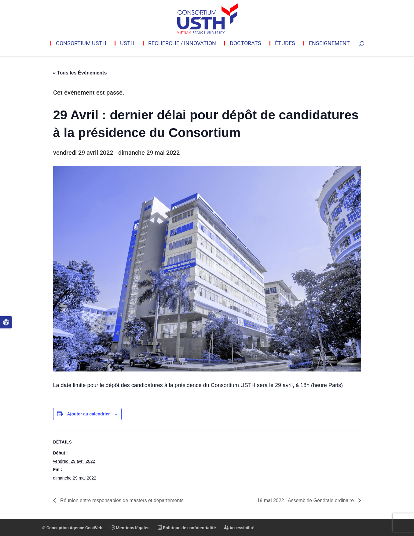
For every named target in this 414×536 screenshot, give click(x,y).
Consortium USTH (81, 43)
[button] (6, 322)
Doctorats (245, 43)
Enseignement (329, 43)
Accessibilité (239, 527)
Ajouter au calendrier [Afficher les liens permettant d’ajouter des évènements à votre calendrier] (88, 413)
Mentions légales (130, 527)
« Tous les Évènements (80, 72)
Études (285, 43)
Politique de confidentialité (187, 527)
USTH (127, 43)
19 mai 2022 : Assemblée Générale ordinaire (306, 500)
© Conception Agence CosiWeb (72, 527)
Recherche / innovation (182, 43)
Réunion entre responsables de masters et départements (121, 500)
